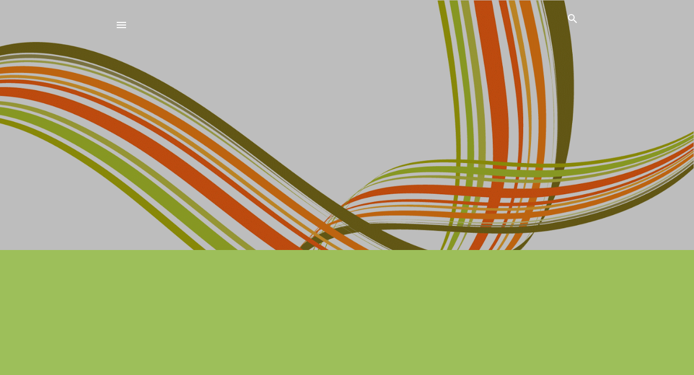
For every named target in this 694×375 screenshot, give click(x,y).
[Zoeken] (572, 20)
